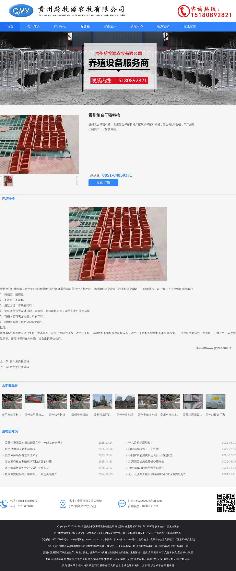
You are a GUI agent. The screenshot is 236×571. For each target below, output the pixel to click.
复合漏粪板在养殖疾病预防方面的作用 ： (30, 461)
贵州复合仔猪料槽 (11, 288)
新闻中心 (136, 26)
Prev (3, 67)
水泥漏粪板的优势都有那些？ (146, 467)
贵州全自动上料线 (171, 414)
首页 (10, 26)
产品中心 (60, 26)
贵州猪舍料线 (57, 414)
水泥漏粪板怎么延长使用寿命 (146, 461)
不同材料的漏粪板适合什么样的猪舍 (150, 455)
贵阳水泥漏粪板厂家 (195, 414)
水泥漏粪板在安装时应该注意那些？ (27, 467)
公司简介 (33, 26)
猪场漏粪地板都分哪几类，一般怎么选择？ (31, 474)
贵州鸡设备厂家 (215, 414)
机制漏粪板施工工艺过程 (143, 448)
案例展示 (110, 26)
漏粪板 (85, 26)
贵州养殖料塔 (125, 414)
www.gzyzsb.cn (216, 347)
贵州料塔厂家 (102, 414)
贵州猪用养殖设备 (36, 414)
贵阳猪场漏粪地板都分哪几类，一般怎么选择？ (34, 442)
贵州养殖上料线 (147, 414)
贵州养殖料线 (79, 414)
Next (229, 67)
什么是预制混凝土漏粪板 (20, 448)
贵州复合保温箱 (19, 366)
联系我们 (163, 26)
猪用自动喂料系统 (13, 414)
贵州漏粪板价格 (19, 361)
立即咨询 (103, 183)
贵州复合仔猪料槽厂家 (38, 288)
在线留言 (189, 26)
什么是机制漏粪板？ (140, 442)
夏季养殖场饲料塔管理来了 (21, 455)
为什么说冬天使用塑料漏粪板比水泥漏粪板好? (156, 474)
